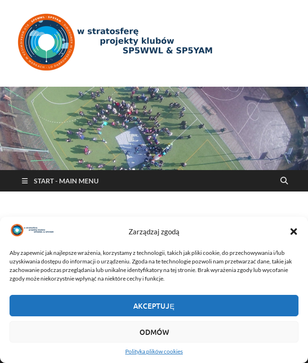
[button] (293, 231)
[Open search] (284, 181)
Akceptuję (153, 306)
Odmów (154, 332)
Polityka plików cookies (154, 351)
